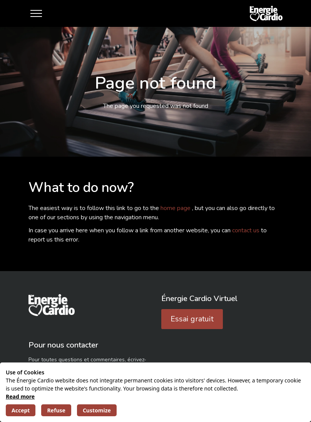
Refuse (56, 410)
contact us (246, 230)
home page (176, 208)
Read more (20, 396)
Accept (21, 410)
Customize (97, 410)
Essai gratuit (192, 319)
